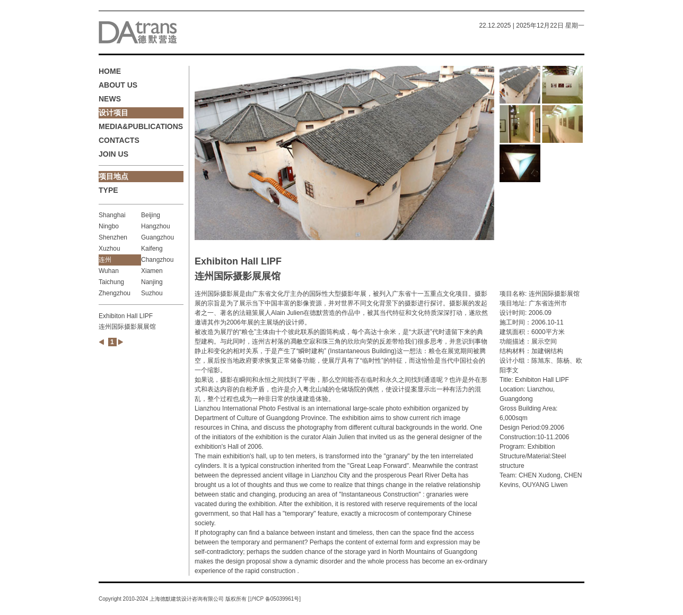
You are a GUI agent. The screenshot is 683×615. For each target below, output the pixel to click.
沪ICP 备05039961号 (275, 599)
